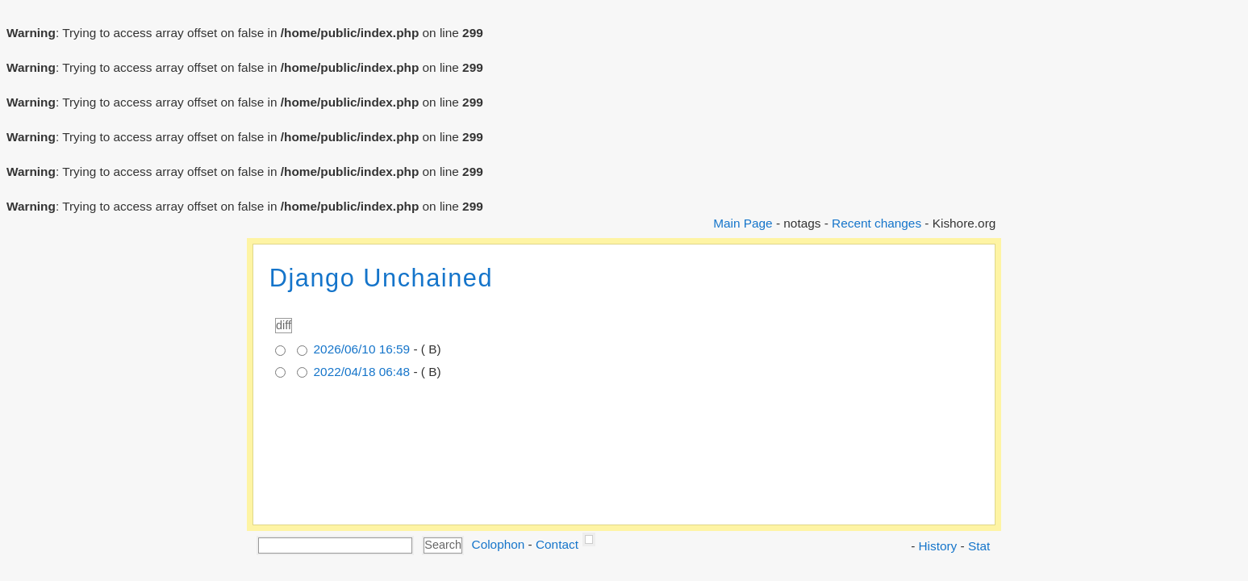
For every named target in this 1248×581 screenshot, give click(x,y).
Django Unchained (381, 278)
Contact (557, 544)
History (938, 546)
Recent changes (876, 223)
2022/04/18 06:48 (362, 371)
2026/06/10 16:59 (362, 349)
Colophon (498, 544)
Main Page (742, 223)
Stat (979, 546)
